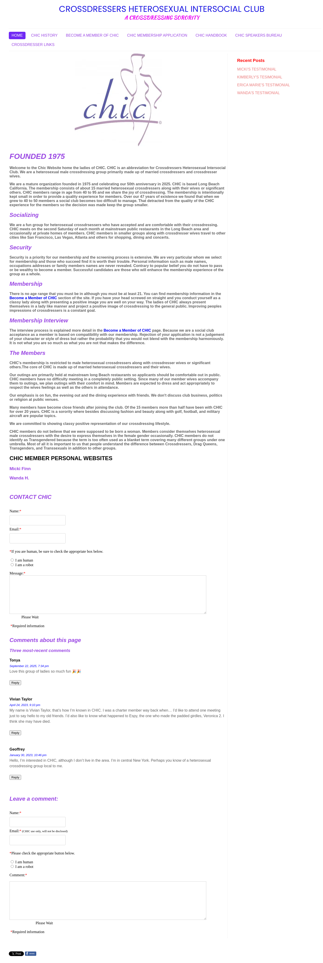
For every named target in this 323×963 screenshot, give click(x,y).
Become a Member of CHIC (33, 298)
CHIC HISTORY (44, 35)
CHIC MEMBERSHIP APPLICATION (157, 35)
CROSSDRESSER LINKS (33, 45)
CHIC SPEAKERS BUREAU (258, 35)
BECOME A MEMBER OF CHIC (92, 35)
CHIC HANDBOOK (211, 35)
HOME (17, 35)
